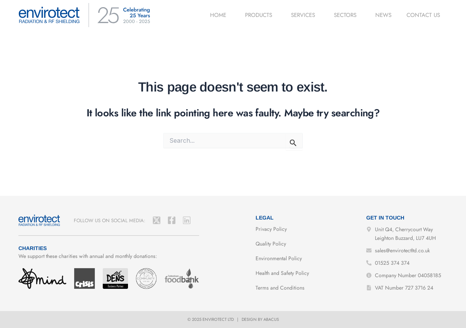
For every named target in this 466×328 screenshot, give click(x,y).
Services (305, 15)
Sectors (347, 15)
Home (220, 15)
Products (260, 15)
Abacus (271, 319)
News (383, 15)
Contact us (423, 15)
